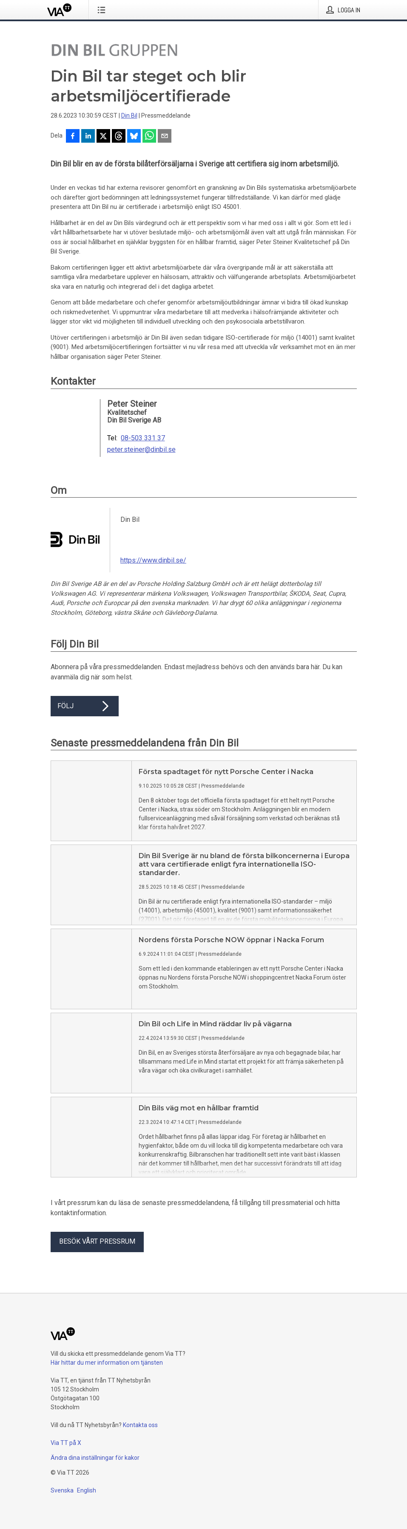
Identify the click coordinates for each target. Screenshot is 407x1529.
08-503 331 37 (143, 438)
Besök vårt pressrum (97, 1241)
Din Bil (129, 115)
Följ (84, 706)
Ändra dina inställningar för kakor (95, 1457)
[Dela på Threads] (118, 136)
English (86, 1490)
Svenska (62, 1490)
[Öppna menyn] (103, 10)
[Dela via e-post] (164, 136)
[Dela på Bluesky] (134, 136)
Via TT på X (66, 1442)
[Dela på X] (103, 136)
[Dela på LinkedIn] (88, 136)
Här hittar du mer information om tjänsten (107, 1362)
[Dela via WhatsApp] (149, 136)
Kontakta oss (140, 1425)
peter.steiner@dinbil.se (141, 449)
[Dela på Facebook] (73, 136)
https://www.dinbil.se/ (153, 560)
